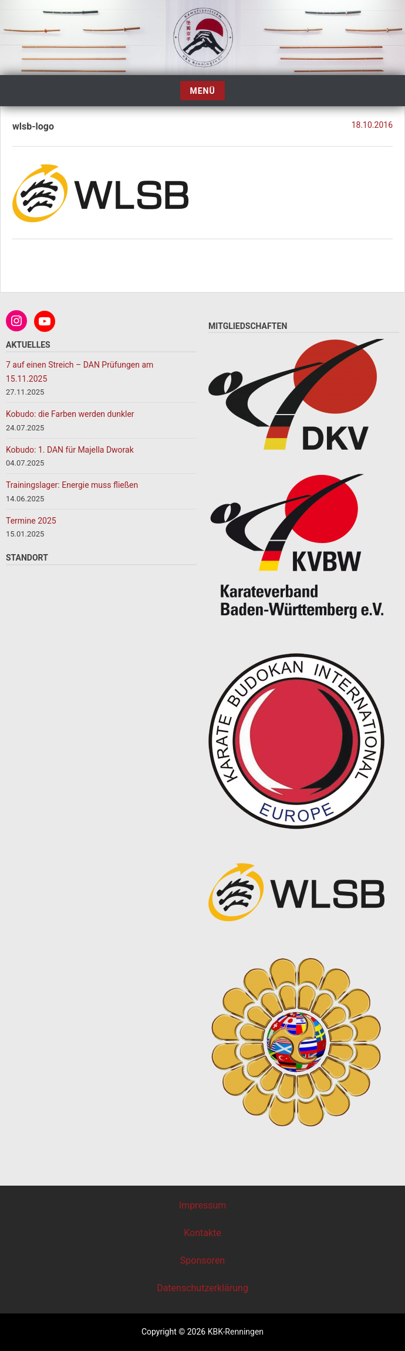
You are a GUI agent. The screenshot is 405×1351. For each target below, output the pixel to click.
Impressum (203, 1205)
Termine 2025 (31, 520)
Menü (202, 91)
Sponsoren (202, 1260)
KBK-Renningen (234, 1331)
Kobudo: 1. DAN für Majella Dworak (70, 449)
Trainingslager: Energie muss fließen (72, 485)
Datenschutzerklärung (202, 1288)
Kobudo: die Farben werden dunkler (71, 414)
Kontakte (202, 1232)
